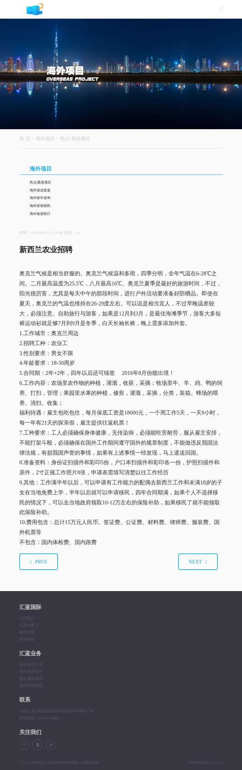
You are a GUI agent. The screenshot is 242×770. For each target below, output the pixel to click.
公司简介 (27, 618)
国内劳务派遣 (30, 685)
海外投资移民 (40, 206)
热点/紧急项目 (75, 138)
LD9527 (217, 762)
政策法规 (27, 632)
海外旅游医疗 (40, 214)
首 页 (24, 138)
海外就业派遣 (40, 190)
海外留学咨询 (40, 198)
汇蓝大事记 (28, 625)
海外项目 (45, 138)
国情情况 (27, 639)
